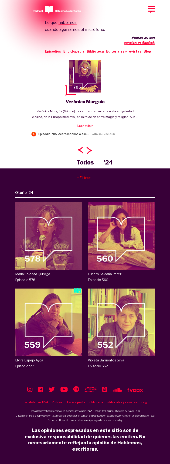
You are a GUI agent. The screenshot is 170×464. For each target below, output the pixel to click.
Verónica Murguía (85, 101)
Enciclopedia (74, 51)
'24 (108, 162)
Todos (85, 162)
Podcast (58, 402)
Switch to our (139, 40)
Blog (147, 51)
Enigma (109, 411)
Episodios (53, 51)
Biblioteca (95, 51)
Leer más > (85, 126)
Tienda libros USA (35, 402)
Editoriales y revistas (123, 51)
